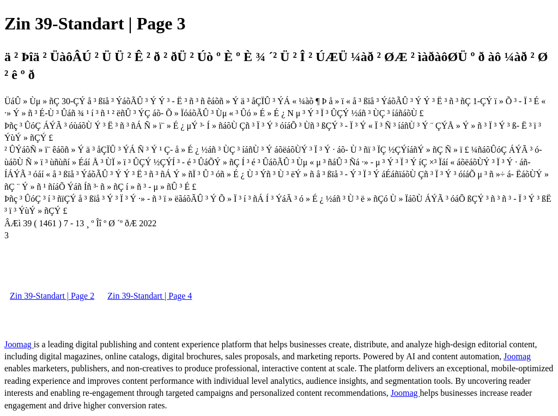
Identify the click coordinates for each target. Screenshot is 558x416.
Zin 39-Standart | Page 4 (149, 295)
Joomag (19, 344)
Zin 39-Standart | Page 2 (52, 295)
